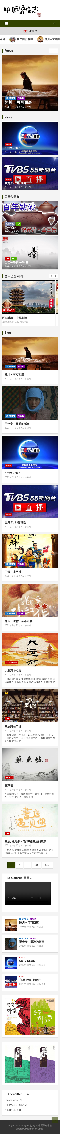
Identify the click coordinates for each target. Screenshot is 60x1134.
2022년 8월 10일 (13, 266)
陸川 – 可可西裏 (18, 102)
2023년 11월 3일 (13, 107)
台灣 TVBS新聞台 (15, 183)
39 (36, 865)
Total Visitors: (12, 1105)
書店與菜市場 (13, 726)
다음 (47, 865)
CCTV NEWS (12, 148)
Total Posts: (11, 1110)
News (8, 144)
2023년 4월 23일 (13, 730)
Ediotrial (10, 98)
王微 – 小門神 (13, 571)
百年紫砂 (10, 227)
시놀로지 (26, 107)
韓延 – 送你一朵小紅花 (18, 621)
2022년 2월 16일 (13, 322)
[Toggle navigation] (6, 23)
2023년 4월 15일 (13, 789)
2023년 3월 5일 (12, 231)
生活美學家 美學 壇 (16, 262)
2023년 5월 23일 (13, 674)
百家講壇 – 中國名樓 (17, 317)
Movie (21, 98)
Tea (18, 224)
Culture (10, 224)
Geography (11, 310)
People (9, 778)
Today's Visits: (12, 1100)
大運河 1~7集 (13, 670)
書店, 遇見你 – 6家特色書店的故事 (25, 841)
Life (7, 259)
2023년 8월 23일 (13, 576)
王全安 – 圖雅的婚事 (17, 423)
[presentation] (51, 50)
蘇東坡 (9, 785)
